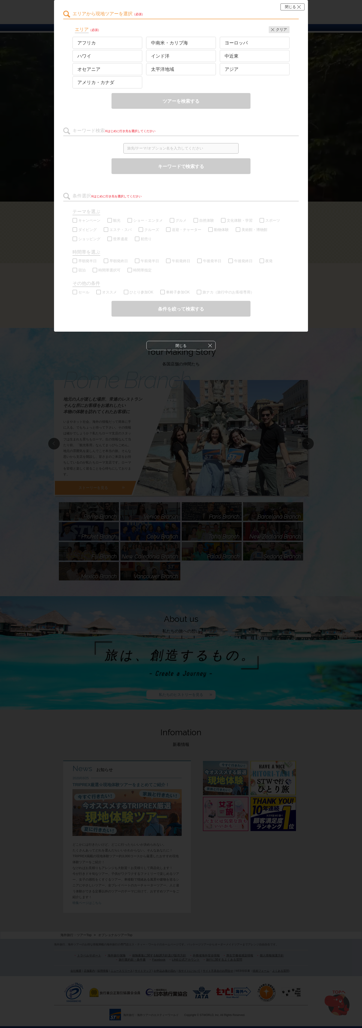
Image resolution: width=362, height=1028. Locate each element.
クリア (281, 29)
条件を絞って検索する (181, 309)
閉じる (290, 7)
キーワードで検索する (181, 166)
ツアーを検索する (181, 101)
